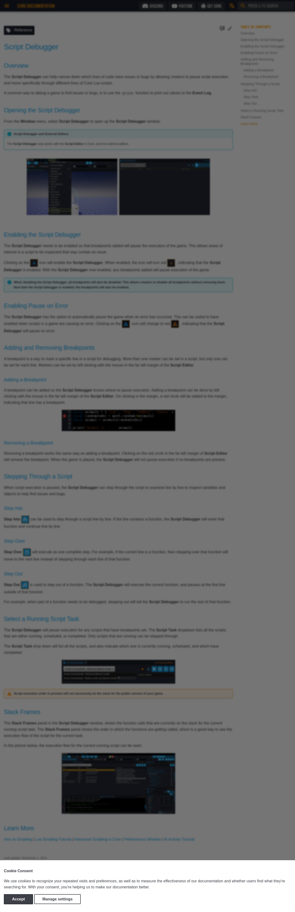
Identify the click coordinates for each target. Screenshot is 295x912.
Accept (18, 899)
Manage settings (57, 899)
